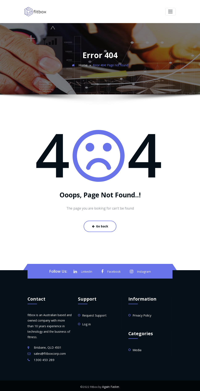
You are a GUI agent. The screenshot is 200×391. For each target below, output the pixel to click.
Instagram (139, 270)
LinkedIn (84, 270)
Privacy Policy (142, 314)
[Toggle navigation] (170, 11)
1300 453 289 (43, 358)
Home (83, 64)
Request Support (93, 314)
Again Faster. (111, 385)
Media (137, 348)
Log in (86, 322)
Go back (100, 225)
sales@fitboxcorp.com (49, 352)
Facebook (111, 270)
